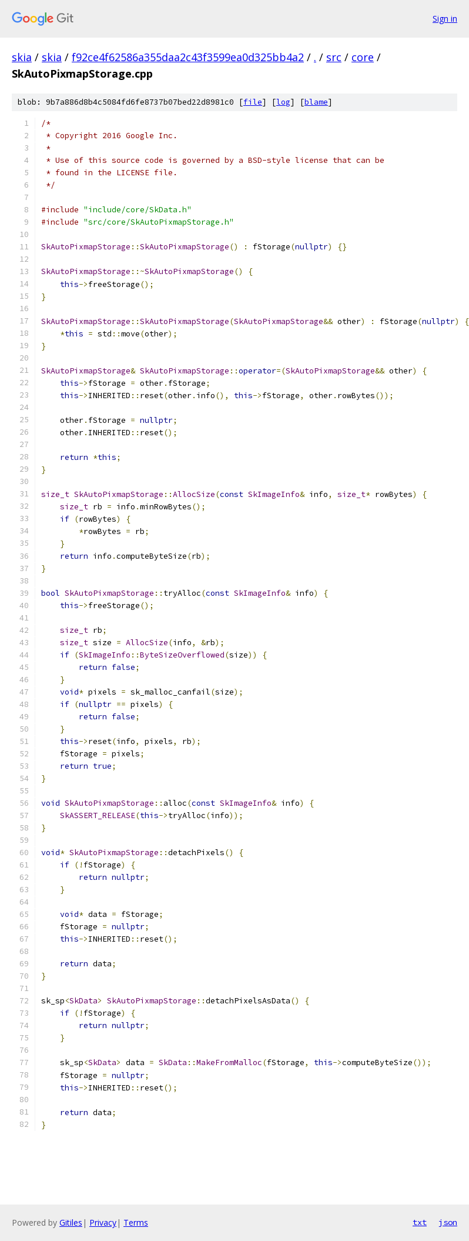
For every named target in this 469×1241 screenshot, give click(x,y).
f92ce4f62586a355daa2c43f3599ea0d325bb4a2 (188, 57)
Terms (135, 1222)
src (333, 57)
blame (316, 102)
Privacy (102, 1222)
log (283, 102)
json (447, 1222)
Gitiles (70, 1222)
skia (22, 57)
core (362, 57)
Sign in (445, 18)
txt (420, 1222)
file (252, 102)
